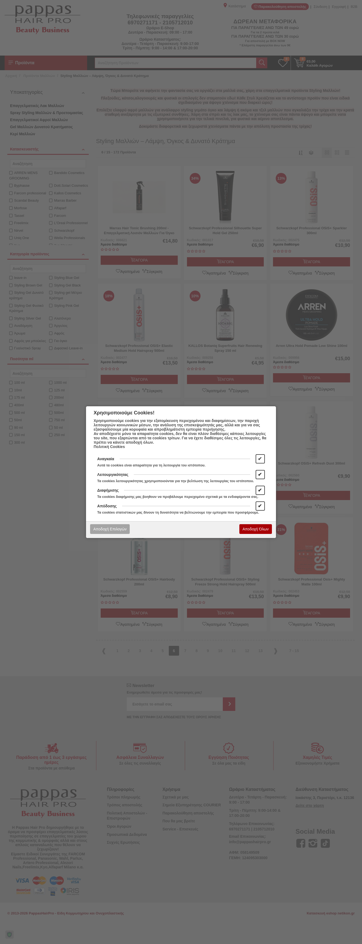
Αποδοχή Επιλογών (109, 529)
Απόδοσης (107, 506)
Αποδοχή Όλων (256, 529)
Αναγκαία (105, 459)
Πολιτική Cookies (109, 446)
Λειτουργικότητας (112, 474)
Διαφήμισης (108, 490)
